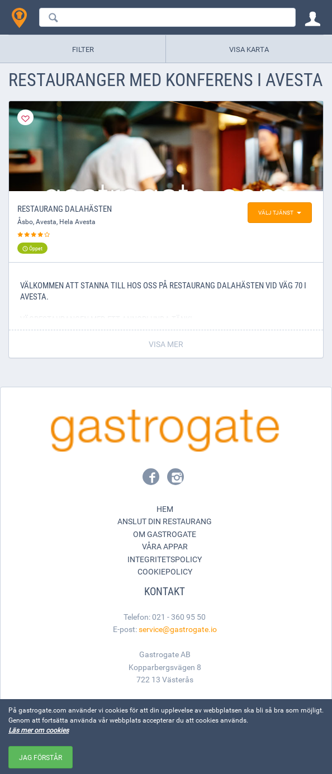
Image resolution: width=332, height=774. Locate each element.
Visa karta (249, 49)
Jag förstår (40, 757)
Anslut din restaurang (164, 521)
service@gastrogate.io (178, 629)
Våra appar (165, 546)
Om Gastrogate (164, 534)
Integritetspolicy (164, 559)
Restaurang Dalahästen (64, 208)
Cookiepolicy (164, 571)
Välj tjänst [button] (279, 212)
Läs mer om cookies (38, 729)
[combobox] (167, 17)
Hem (164, 509)
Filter (83, 49)
